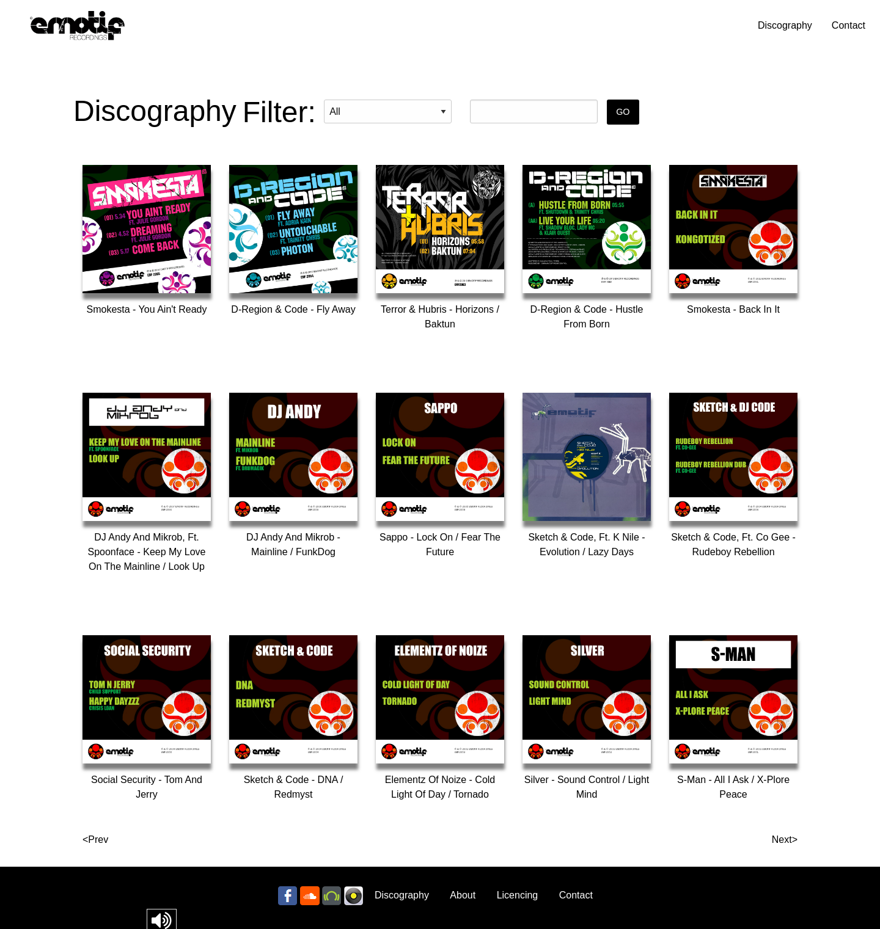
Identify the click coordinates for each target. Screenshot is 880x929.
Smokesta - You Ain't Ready (147, 309)
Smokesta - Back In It (733, 309)
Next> (785, 839)
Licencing (517, 895)
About (462, 895)
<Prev (95, 839)
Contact (848, 25)
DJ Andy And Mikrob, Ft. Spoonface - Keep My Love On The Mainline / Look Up (146, 552)
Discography (785, 25)
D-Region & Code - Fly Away (293, 309)
